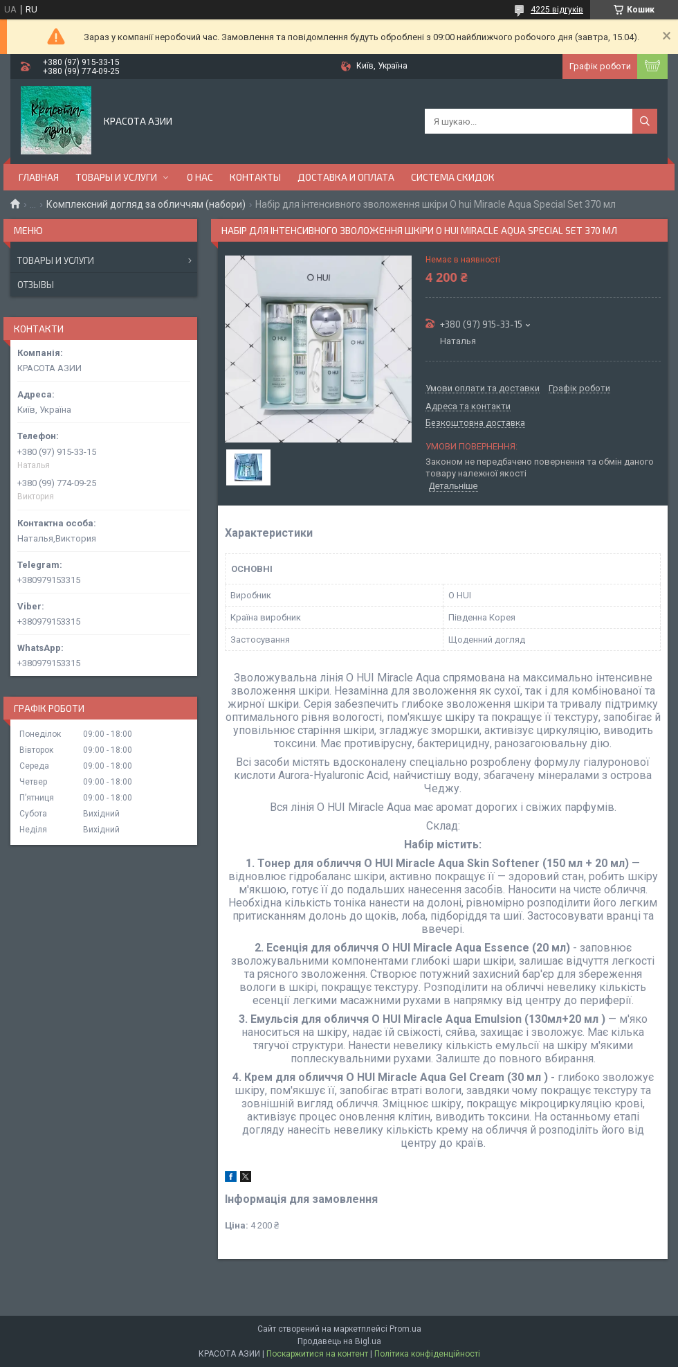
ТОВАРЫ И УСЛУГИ (116, 177)
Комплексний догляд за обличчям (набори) (146, 204)
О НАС (200, 177)
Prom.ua (405, 1329)
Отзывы (35, 284)
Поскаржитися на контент (317, 1354)
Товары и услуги (55, 260)
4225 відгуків (557, 10)
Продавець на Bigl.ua (339, 1341)
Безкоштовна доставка (475, 423)
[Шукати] (644, 121)
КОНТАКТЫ (255, 177)
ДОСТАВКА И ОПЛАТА (345, 177)
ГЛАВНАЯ (39, 177)
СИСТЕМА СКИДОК (453, 177)
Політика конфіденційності (427, 1354)
